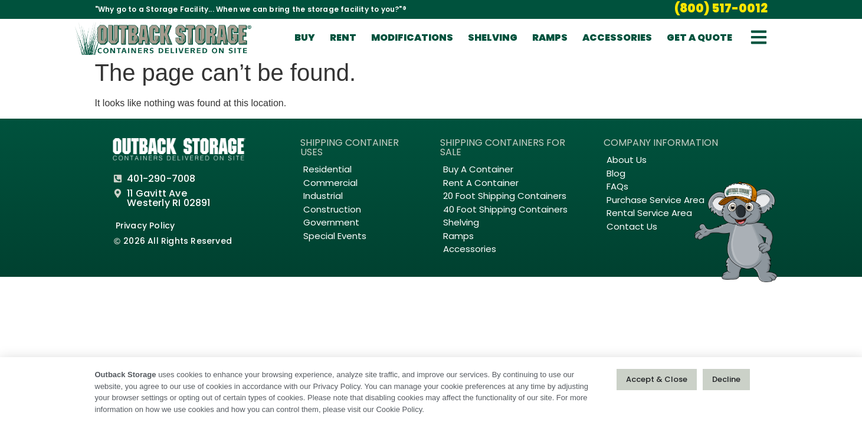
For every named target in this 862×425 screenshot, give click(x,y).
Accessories (617, 38)
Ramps (550, 38)
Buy (304, 38)
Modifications (412, 38)
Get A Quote (699, 38)
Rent (343, 38)
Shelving (492, 38)
